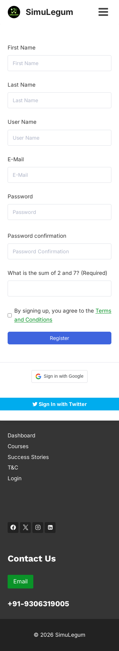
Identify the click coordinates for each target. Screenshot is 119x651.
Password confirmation (37, 236)
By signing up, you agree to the (62, 315)
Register (59, 338)
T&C (13, 467)
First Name (22, 47)
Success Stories (28, 457)
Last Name (22, 85)
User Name (22, 122)
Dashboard (21, 435)
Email (20, 581)
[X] (25, 527)
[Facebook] (13, 527)
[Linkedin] (50, 527)
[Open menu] (103, 11)
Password (20, 196)
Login (15, 478)
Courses (18, 446)
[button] (59, 376)
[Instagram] (37, 527)
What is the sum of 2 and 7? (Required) (57, 273)
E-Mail (16, 159)
